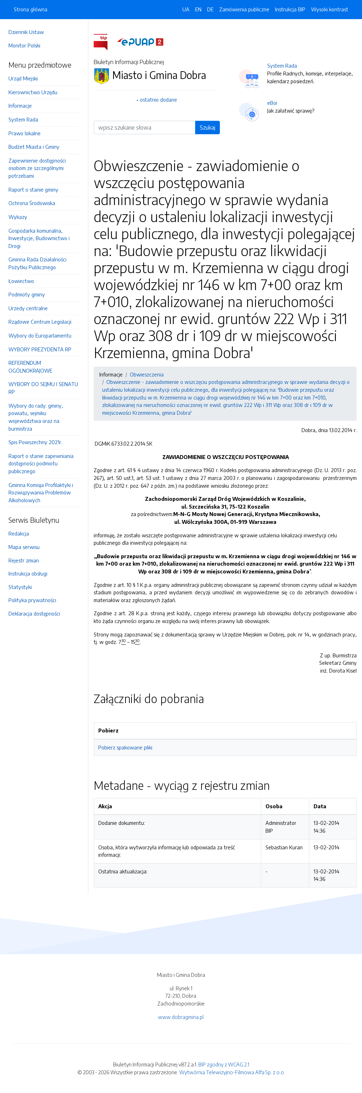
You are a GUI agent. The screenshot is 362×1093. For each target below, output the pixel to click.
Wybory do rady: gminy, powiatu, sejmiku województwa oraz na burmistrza (35, 417)
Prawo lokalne (24, 133)
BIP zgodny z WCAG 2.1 (223, 1064)
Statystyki (20, 587)
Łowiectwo (21, 281)
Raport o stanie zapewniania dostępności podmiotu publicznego (41, 463)
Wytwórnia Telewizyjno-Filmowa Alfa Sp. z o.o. (232, 1072)
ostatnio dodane (158, 99)
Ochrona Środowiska (31, 203)
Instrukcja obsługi (27, 573)
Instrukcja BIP (290, 9)
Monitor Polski (24, 45)
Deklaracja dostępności (34, 613)
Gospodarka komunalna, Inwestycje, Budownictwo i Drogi (39, 238)
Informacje (20, 105)
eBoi (272, 103)
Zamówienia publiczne (244, 9)
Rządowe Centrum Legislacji (39, 321)
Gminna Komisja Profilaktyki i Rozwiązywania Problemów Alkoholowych (40, 492)
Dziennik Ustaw (26, 32)
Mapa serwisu (24, 547)
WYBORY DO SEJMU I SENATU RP (43, 388)
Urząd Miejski (23, 78)
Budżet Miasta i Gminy (33, 146)
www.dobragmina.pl (181, 1017)
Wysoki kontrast (329, 9)
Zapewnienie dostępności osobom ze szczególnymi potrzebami (37, 168)
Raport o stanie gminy (33, 189)
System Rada (23, 119)
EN (198, 9)
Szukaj (207, 127)
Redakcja (18, 533)
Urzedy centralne (28, 308)
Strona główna (30, 9)
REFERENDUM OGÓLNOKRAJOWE (30, 366)
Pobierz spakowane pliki (125, 747)
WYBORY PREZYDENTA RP (39, 349)
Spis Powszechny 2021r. (35, 442)
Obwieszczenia (147, 374)
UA (185, 9)
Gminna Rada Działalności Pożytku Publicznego (37, 263)
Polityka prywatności (32, 600)
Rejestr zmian (23, 560)
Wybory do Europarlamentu (39, 335)
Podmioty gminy (26, 294)
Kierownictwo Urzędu (32, 92)
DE (210, 9)
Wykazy (17, 217)
